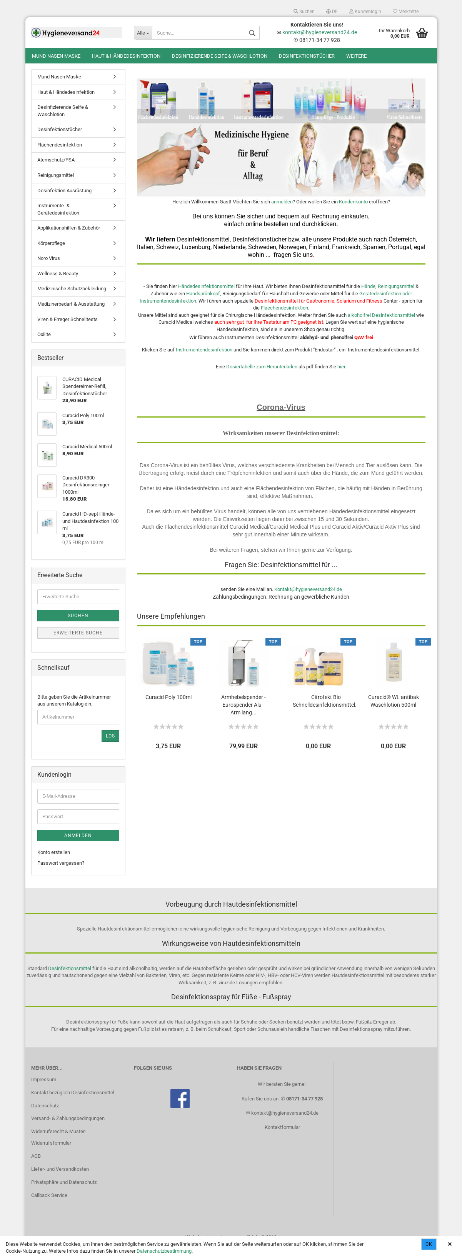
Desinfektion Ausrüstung (64, 198)
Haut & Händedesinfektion (126, 56)
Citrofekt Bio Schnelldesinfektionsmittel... (326, 709)
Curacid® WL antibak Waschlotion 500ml (393, 709)
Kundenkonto (353, 209)
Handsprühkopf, (203, 301)
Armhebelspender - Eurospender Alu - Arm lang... (243, 712)
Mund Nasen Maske (56, 56)
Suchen (304, 11)
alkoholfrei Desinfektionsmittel (381, 323)
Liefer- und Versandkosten (60, 1177)
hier (341, 374)
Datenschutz (45, 1113)
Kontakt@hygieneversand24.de (308, 597)
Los (110, 743)
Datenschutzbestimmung (164, 1251)
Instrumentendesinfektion (203, 357)
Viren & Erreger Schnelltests (67, 327)
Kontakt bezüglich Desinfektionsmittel (72, 1100)
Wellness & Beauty (57, 281)
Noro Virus (48, 266)
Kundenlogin (365, 11)
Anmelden (78, 843)
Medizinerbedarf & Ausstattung (71, 312)
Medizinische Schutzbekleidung (71, 296)
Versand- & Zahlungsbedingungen (68, 1126)
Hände (368, 294)
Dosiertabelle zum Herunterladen (261, 374)
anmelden (282, 209)
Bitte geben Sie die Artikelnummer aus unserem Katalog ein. (74, 708)
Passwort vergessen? (60, 871)
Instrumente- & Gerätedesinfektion (58, 216)
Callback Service (49, 1203)
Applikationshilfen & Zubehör (68, 235)
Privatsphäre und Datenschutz (64, 1190)
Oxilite (44, 342)
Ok (428, 1244)
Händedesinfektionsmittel (207, 294)
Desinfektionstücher (307, 56)
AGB (36, 1164)
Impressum (43, 1087)
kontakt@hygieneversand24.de (319, 32)
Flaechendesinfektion (284, 315)
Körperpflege (51, 251)
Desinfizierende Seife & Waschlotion (219, 56)
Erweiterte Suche (78, 640)
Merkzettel (406, 11)
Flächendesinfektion (59, 152)
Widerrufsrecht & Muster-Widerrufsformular (58, 1144)
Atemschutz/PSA (56, 167)
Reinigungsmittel (396, 294)
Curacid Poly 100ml (168, 705)
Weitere (356, 56)
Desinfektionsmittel (69, 976)
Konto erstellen (53, 860)
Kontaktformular (282, 1135)
